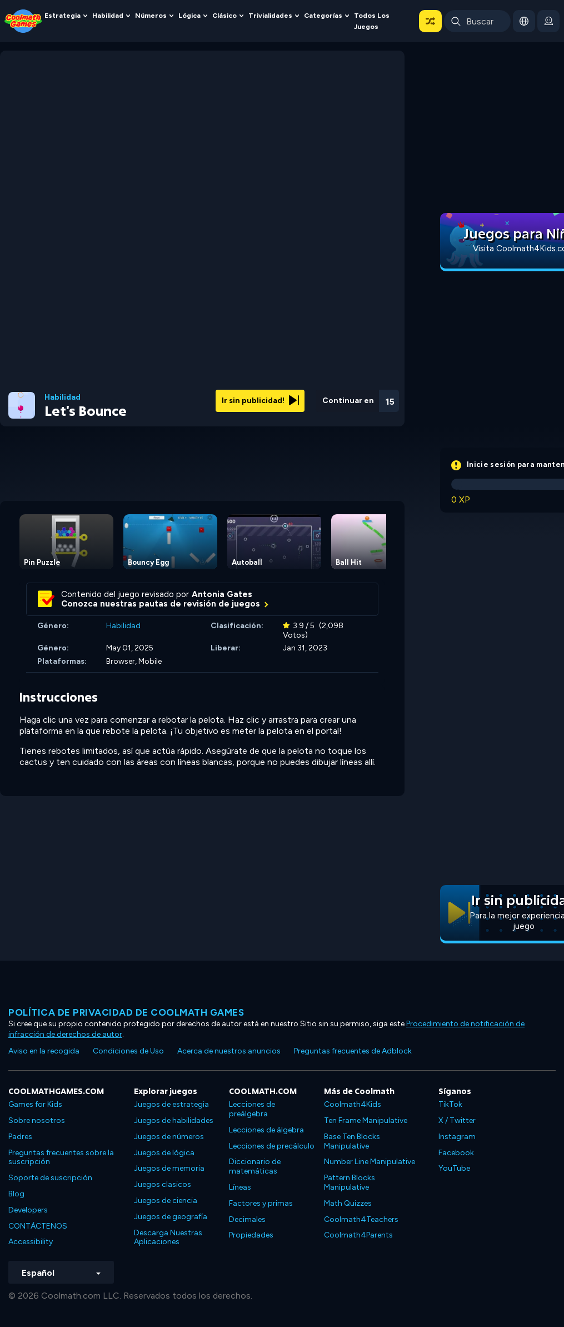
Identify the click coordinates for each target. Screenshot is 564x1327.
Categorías (323, 15)
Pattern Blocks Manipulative (349, 1182)
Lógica (189, 15)
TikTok (450, 1104)
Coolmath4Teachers (361, 1219)
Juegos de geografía (170, 1216)
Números (151, 15)
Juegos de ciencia (165, 1200)
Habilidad (107, 15)
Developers (28, 1210)
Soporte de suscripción (50, 1177)
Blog (16, 1194)
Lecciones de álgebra (266, 1130)
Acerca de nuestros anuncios (229, 1051)
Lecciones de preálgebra (252, 1109)
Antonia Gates (222, 594)
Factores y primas (261, 1203)
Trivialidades (270, 15)
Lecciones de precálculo (272, 1146)
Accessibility (30, 1241)
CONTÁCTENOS (37, 1226)
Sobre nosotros (36, 1120)
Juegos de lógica (164, 1152)
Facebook (456, 1152)
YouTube (454, 1168)
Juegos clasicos (162, 1184)
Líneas (240, 1187)
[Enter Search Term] (477, 21)
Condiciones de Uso (128, 1051)
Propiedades (251, 1235)
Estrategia (62, 15)
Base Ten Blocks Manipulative (352, 1141)
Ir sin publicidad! (260, 400)
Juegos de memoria (169, 1168)
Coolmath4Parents (358, 1235)
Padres (20, 1136)
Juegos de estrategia (171, 1104)
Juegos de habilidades (173, 1120)
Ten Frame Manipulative (365, 1120)
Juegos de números (169, 1136)
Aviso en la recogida (43, 1051)
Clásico (224, 15)
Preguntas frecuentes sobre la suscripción (61, 1157)
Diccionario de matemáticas (255, 1166)
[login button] (548, 21)
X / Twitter (457, 1120)
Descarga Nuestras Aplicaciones (168, 1237)
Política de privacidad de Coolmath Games (126, 1012)
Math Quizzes (348, 1203)
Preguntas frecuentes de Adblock (353, 1051)
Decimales (247, 1219)
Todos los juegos (372, 21)
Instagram (457, 1136)
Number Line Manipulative (369, 1161)
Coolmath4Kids (352, 1104)
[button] (430, 21)
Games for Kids (35, 1104)
